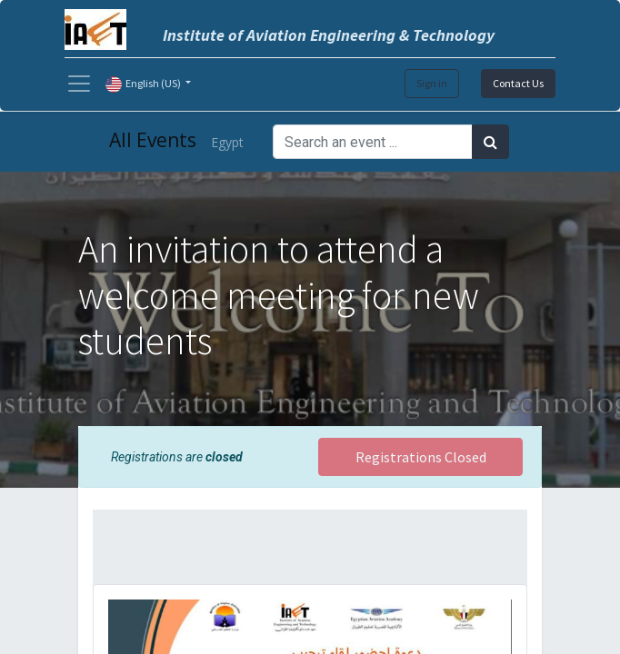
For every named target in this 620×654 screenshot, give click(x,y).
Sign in (431, 83)
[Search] (490, 141)
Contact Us (518, 83)
